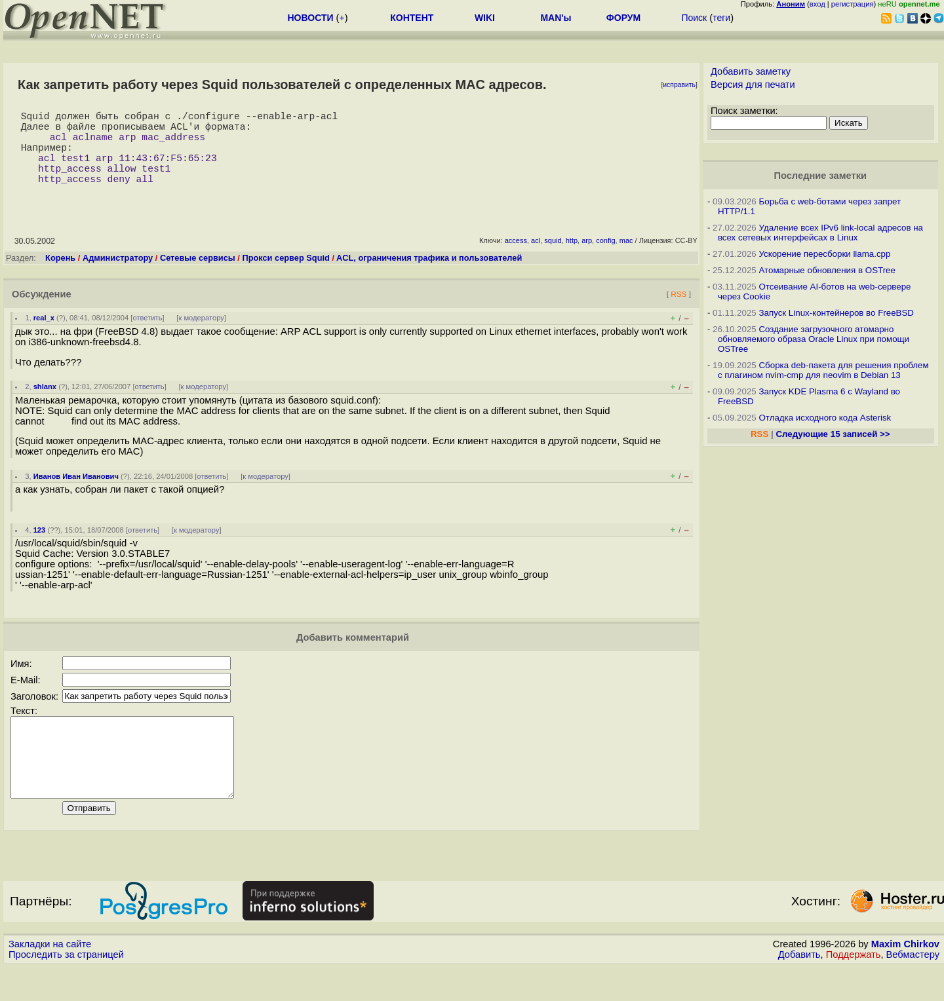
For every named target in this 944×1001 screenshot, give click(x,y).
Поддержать (853, 988)
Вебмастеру (912, 988)
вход (817, 4)
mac (626, 259)
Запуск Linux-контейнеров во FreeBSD (836, 313)
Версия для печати (753, 84)
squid (552, 259)
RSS (678, 312)
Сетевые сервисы (197, 276)
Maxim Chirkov (905, 978)
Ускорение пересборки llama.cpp (824, 254)
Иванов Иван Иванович (76, 495)
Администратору (118, 276)
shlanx (44, 405)
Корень (60, 276)
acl (535, 259)
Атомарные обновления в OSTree (826, 270)
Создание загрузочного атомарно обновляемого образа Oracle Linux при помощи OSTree (813, 339)
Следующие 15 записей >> (833, 434)
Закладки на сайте (50, 978)
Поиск (694, 17)
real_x (43, 336)
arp (586, 259)
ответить (147, 336)
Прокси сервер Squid (285, 276)
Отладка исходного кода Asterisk (824, 418)
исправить (679, 84)
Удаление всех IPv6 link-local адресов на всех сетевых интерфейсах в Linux (820, 232)
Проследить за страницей (66, 988)
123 (39, 548)
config (605, 259)
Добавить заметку (751, 71)
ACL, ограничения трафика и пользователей (429, 276)
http (572, 259)
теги (721, 17)
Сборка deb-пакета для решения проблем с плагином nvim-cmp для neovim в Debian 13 (823, 370)
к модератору (201, 336)
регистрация (852, 4)
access (516, 259)
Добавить (799, 988)
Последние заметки (820, 175)
